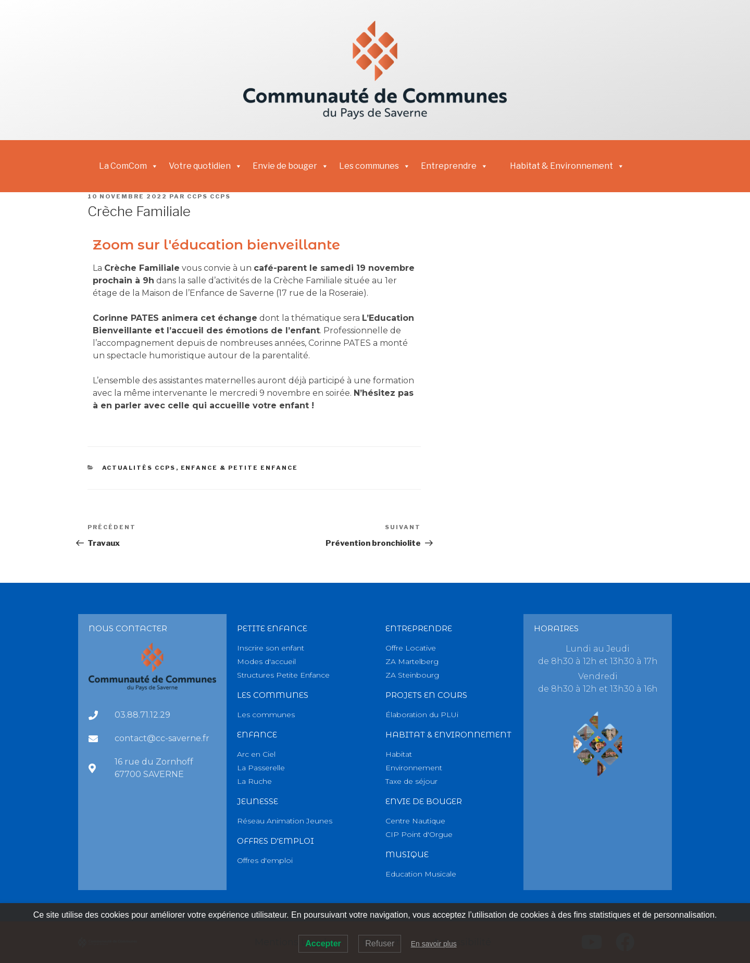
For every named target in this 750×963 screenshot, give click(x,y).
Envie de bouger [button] (291, 166)
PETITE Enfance (272, 628)
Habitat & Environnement (567, 166)
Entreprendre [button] (454, 166)
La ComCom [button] (128, 166)
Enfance (257, 735)
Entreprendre (418, 628)
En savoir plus (434, 944)
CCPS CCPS (209, 196)
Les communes (374, 166)
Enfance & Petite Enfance (239, 467)
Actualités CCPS (139, 467)
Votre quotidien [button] (205, 166)
